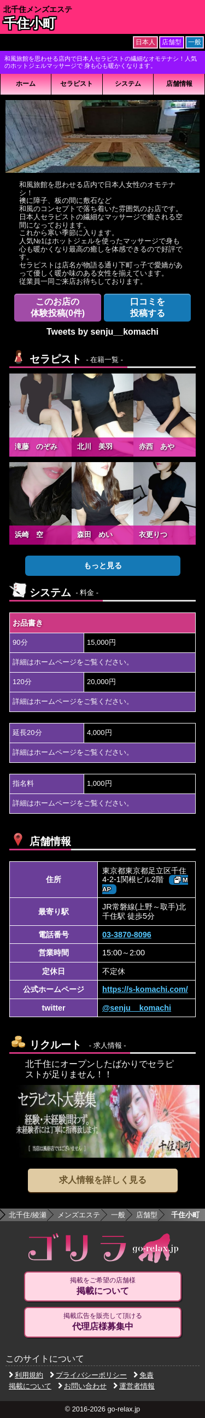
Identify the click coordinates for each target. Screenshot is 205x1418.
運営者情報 (134, 1386)
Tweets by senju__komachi (102, 331)
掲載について (30, 1386)
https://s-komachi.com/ (145, 989)
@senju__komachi (136, 1007)
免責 (143, 1375)
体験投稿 (58, 307)
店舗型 (146, 1215)
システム (128, 83)
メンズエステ (78, 1215)
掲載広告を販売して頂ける (102, 1322)
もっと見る (103, 565)
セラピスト (76, 83)
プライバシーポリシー (88, 1375)
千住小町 (29, 23)
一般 (118, 1215)
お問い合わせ (82, 1386)
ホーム (26, 83)
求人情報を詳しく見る (103, 1179)
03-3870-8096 (126, 934)
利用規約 (26, 1375)
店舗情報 (179, 83)
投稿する (147, 307)
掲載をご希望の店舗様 (102, 1286)
